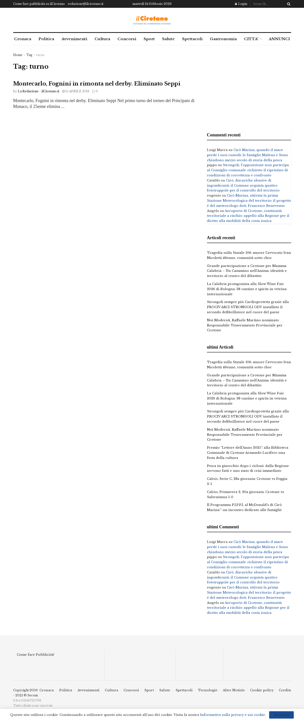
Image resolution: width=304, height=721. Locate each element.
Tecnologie (207, 690)
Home (17, 55)
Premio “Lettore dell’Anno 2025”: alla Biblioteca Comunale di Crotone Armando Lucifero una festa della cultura (247, 453)
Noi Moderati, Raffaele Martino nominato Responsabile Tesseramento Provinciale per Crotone (245, 325)
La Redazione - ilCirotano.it (38, 91)
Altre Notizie (234, 690)
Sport (149, 39)
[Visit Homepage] (152, 20)
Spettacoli (192, 39)
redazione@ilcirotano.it (85, 4)
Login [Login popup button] (241, 4)
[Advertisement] (249, 87)
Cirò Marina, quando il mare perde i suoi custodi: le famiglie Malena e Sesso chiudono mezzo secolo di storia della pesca (247, 155)
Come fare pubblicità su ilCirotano (39, 4)
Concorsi (127, 39)
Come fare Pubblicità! (35, 655)
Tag (29, 55)
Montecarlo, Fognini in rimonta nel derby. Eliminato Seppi (96, 83)
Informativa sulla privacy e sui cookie (232, 715)
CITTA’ (251, 39)
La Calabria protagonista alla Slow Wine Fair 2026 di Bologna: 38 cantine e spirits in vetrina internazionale (247, 289)
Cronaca (22, 39)
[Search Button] (288, 4)
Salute (168, 39)
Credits (285, 690)
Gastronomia (223, 39)
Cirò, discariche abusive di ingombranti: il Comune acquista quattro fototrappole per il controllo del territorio (243, 185)
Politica (46, 39)
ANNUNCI (279, 39)
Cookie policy (262, 690)
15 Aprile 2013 (75, 91)
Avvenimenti (74, 39)
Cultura (102, 39)
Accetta (281, 715)
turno (40, 55)
